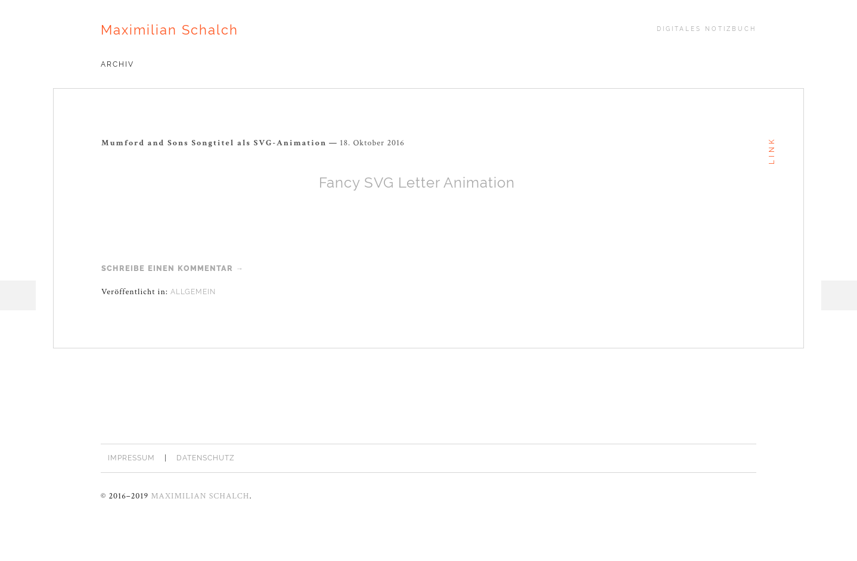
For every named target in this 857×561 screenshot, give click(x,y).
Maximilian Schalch (169, 30)
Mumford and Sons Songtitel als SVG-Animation (214, 143)
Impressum (131, 458)
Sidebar (839, 295)
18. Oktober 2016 (372, 143)
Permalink (412, 141)
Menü (18, 295)
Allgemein (193, 292)
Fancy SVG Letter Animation (417, 182)
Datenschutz (205, 458)
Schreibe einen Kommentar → (172, 268)
